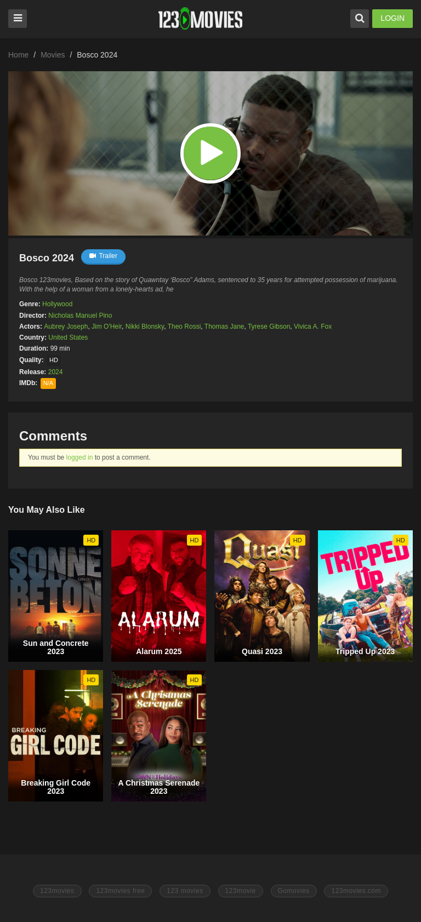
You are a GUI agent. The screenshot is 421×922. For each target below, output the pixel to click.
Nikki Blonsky (145, 326)
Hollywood (57, 304)
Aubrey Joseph (66, 326)
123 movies (185, 891)
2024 (55, 372)
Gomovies (294, 891)
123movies (57, 891)
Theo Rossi (184, 326)
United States (68, 337)
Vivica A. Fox (313, 326)
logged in (79, 457)
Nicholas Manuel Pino (80, 315)
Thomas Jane (224, 326)
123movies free (120, 891)
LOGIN (392, 18)
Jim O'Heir (107, 326)
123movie (240, 891)
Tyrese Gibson (269, 326)
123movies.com (356, 891)
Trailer (103, 256)
